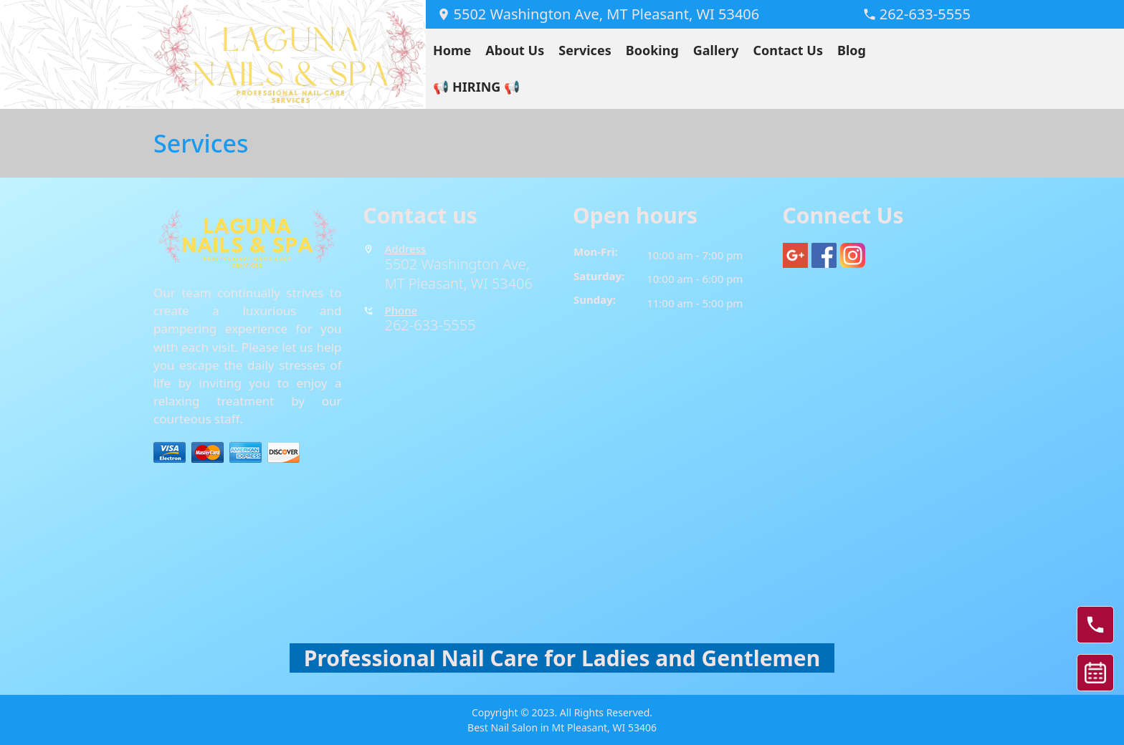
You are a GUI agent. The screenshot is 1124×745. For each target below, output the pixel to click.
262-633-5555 (430, 325)
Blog (851, 50)
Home (452, 50)
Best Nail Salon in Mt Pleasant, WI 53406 (562, 727)
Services (584, 50)
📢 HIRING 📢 (476, 86)
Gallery (716, 50)
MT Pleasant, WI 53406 (459, 283)
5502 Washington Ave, (459, 264)
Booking (652, 50)
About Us (514, 50)
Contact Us (788, 50)
